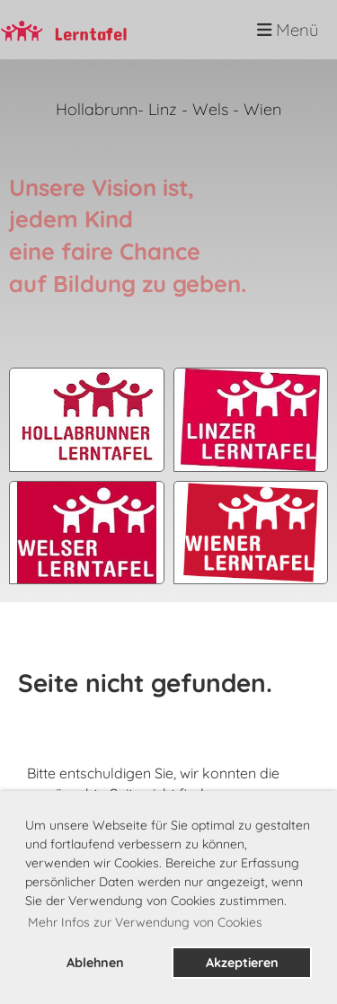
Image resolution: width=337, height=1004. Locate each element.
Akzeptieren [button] (242, 963)
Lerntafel (91, 29)
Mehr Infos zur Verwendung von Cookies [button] (145, 922)
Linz (162, 109)
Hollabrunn (96, 109)
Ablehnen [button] (95, 963)
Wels (212, 109)
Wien (262, 109)
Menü (288, 29)
